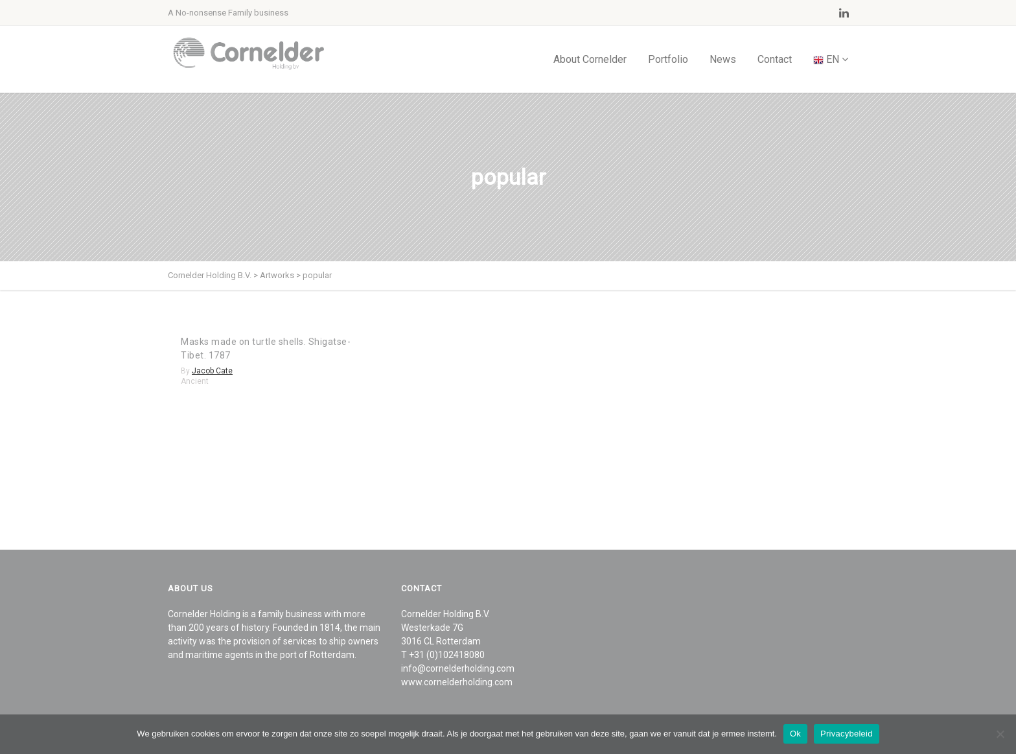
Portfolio (668, 59)
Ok (795, 733)
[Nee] (999, 733)
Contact (774, 59)
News (723, 59)
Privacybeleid (846, 733)
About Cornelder (590, 59)
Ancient (195, 381)
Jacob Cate (212, 370)
